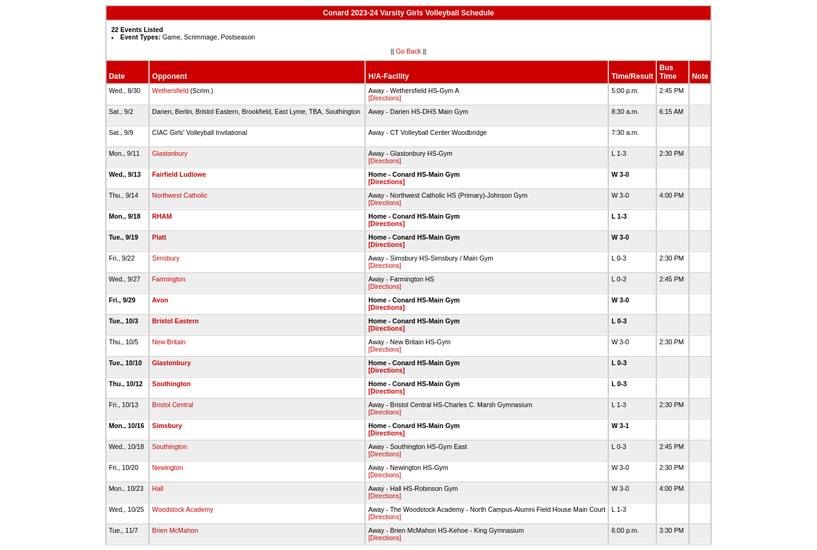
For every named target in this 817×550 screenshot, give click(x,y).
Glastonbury (169, 153)
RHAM (162, 216)
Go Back (408, 51)
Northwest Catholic (179, 195)
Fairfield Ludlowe (179, 174)
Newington (167, 467)
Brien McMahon (175, 530)
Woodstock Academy (182, 509)
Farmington (168, 279)
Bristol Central (172, 404)
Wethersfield (170, 90)
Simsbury (165, 258)
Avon (160, 300)
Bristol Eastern (175, 321)
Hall (157, 488)
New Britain (168, 342)
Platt (159, 237)
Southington (171, 383)
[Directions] (384, 98)
